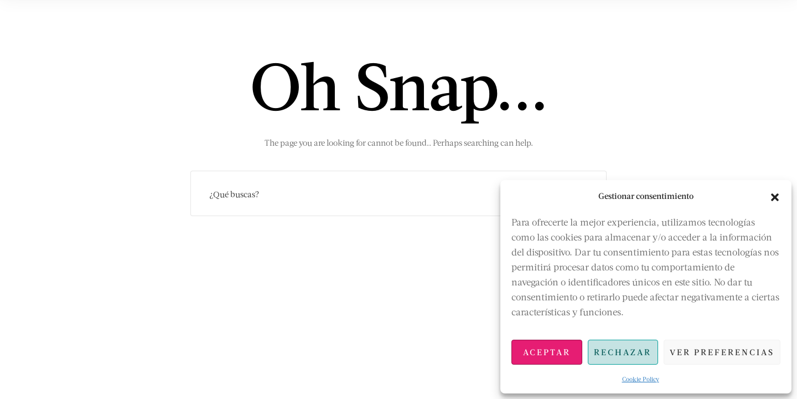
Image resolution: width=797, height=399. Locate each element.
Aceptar (547, 352)
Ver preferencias (722, 352)
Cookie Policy (640, 378)
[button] (774, 195)
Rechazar (622, 352)
